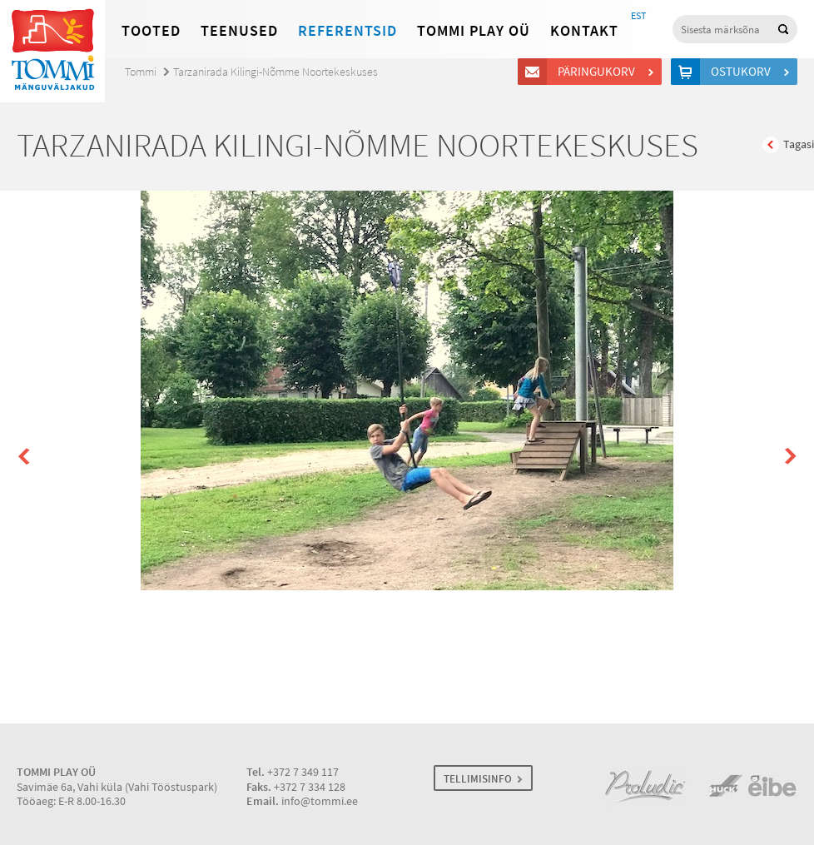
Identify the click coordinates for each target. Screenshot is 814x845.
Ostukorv (743, 71)
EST (638, 15)
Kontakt (584, 31)
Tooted (151, 31)
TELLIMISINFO (478, 779)
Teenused (239, 31)
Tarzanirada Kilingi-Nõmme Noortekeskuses (275, 72)
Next (789, 456)
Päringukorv (599, 71)
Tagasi (798, 144)
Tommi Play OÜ (473, 31)
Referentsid (347, 31)
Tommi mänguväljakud (52, 51)
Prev (24, 456)
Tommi (140, 72)
